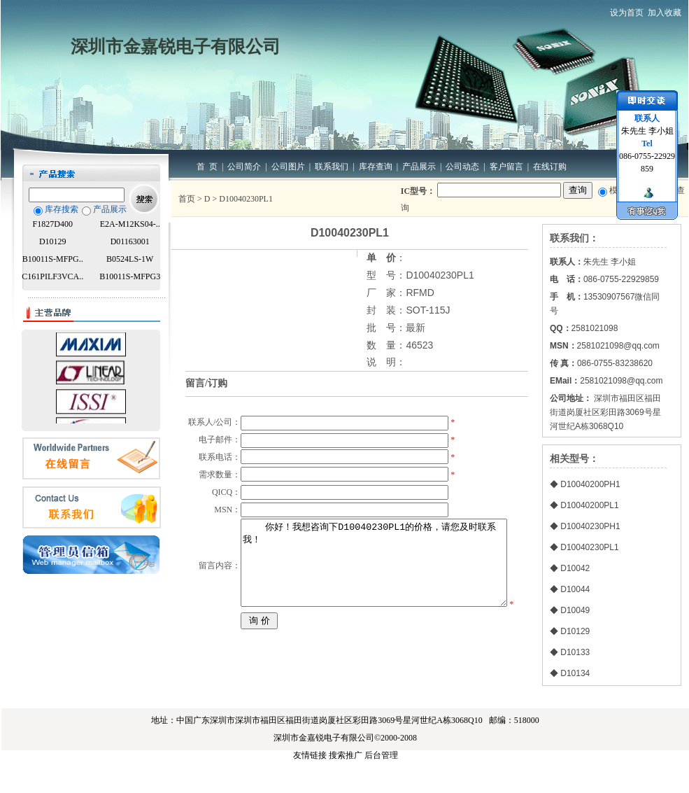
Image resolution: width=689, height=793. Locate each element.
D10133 (575, 652)
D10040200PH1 (590, 484)
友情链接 (310, 784)
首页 (186, 199)
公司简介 (244, 166)
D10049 (575, 610)
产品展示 (419, 166)
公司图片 (288, 166)
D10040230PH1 (590, 526)
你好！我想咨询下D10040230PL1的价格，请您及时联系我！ (375, 635)
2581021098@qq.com (621, 381)
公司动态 (462, 166)
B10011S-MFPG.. (52, 259)
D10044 (575, 589)
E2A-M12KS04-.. (130, 224)
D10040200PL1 (589, 505)
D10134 (575, 673)
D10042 (575, 568)
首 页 (207, 166)
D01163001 (130, 241)
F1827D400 (53, 224)
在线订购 (550, 166)
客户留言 (506, 166)
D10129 (52, 241)
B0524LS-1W (129, 259)
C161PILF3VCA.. (52, 276)
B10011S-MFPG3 (129, 276)
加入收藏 (664, 12)
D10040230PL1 (589, 547)
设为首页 (627, 12)
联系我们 (331, 166)
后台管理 (381, 784)
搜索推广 (345, 784)
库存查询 (375, 166)
